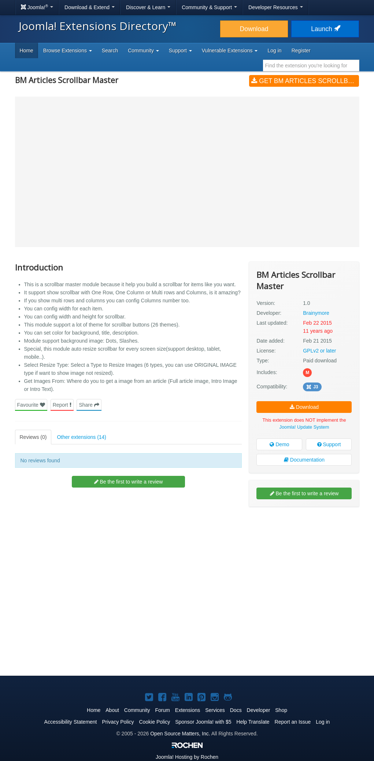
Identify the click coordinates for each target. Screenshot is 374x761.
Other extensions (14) (81, 437)
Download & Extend (89, 7)
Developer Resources (275, 7)
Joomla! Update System (304, 427)
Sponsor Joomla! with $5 (203, 722)
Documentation (304, 460)
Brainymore (316, 313)
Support (329, 444)
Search (110, 50)
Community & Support (209, 7)
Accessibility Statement (70, 722)
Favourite (31, 405)
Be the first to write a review (128, 482)
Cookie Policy (154, 722)
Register (301, 50)
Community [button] (143, 50)
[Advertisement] (304, 559)
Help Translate (252, 722)
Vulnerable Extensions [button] (230, 50)
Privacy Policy (118, 722)
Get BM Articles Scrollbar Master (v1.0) (305, 81)
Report (62, 405)
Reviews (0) (33, 437)
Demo (279, 444)
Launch (325, 29)
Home (26, 50)
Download (254, 29)
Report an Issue (293, 722)
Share (89, 405)
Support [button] (180, 50)
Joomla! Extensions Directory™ (98, 25)
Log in (274, 50)
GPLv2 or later (319, 351)
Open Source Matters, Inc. (180, 733)
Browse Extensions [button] (67, 50)
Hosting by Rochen (187, 757)
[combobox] (311, 65)
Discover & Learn (148, 7)
